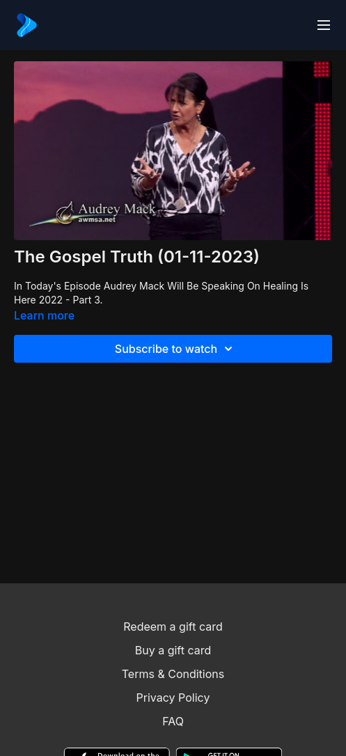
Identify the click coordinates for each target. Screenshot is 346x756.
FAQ (173, 721)
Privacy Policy (173, 697)
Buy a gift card (173, 650)
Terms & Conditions (173, 674)
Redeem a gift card (172, 626)
